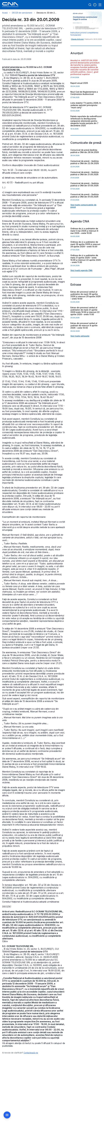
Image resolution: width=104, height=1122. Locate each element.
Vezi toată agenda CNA (81, 270)
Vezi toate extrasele (79, 336)
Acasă (5, 13)
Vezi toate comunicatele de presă (83, 206)
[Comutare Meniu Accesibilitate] (7, 1115)
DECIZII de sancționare (22, 13)
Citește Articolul (77, 39)
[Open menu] (100, 5)
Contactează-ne (31, 1053)
